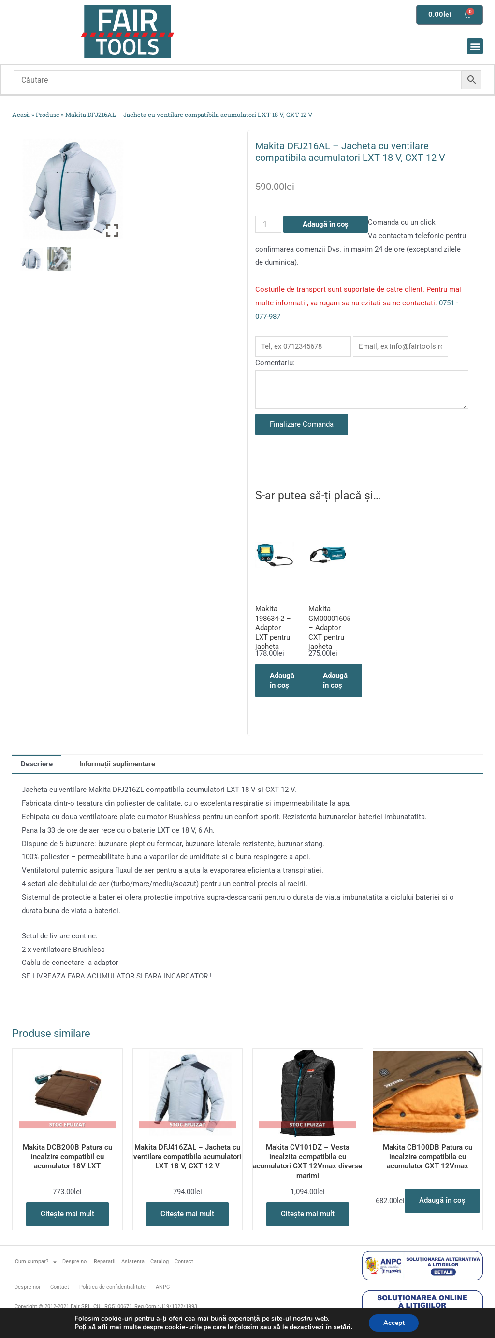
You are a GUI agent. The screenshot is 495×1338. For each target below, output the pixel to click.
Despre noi (75, 1261)
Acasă (21, 114)
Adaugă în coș (326, 224)
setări (341, 1327)
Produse (47, 114)
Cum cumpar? (36, 1261)
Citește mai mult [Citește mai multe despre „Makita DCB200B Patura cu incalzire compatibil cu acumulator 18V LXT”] (67, 1213)
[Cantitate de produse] (268, 224)
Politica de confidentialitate (112, 1287)
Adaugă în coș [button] (282, 680)
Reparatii (105, 1261)
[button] (475, 46)
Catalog (159, 1261)
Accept (394, 1322)
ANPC (163, 1287)
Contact (184, 1261)
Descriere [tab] (37, 764)
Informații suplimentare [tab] (117, 764)
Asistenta (133, 1261)
